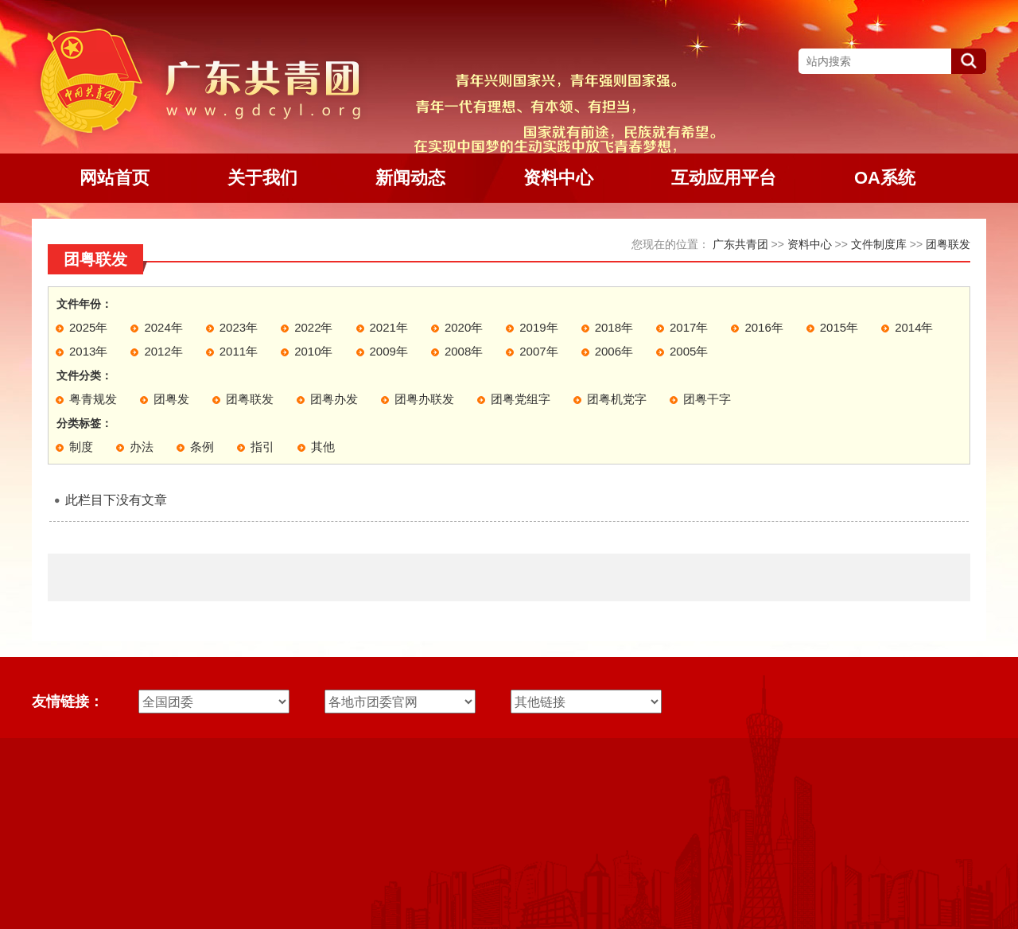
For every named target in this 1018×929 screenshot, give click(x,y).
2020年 (464, 327)
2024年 (163, 327)
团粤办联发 (424, 399)
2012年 (163, 351)
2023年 (239, 327)
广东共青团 (740, 244)
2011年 (239, 351)
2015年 (839, 327)
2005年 (689, 351)
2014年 (914, 327)
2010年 (313, 351)
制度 (81, 446)
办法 (141, 446)
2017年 (689, 327)
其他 (323, 446)
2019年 (538, 327)
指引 (262, 446)
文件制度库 (879, 244)
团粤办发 (334, 399)
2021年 (389, 327)
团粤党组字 (520, 399)
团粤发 (171, 399)
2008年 (464, 351)
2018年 (614, 327)
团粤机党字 (617, 399)
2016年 (763, 327)
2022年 (313, 327)
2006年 (614, 351)
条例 (202, 446)
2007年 (538, 351)
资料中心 (809, 244)
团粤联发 (948, 244)
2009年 (389, 351)
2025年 (88, 327)
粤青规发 (93, 399)
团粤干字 (707, 399)
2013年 (88, 351)
